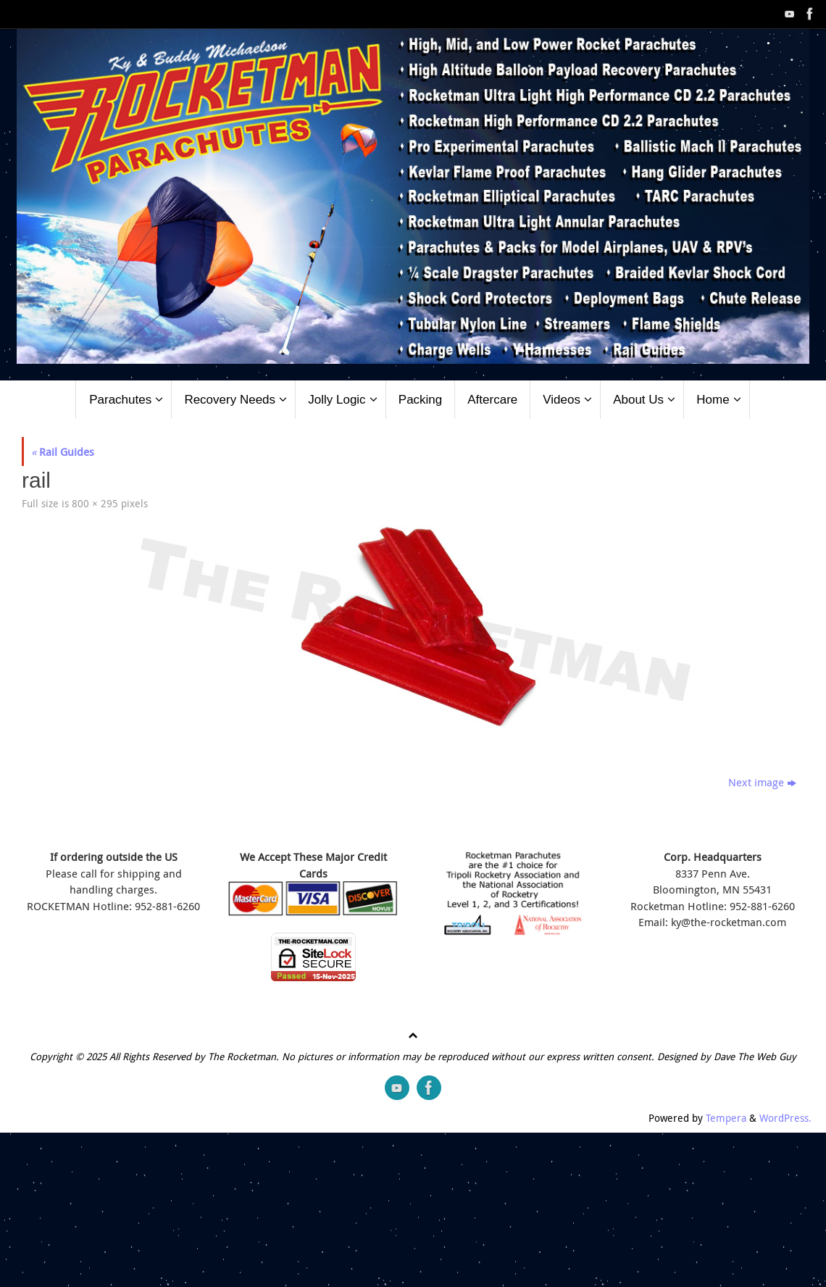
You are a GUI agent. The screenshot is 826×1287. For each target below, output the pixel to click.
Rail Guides (62, 451)
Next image (762, 782)
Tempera (726, 1118)
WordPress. (785, 1118)
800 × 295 (95, 503)
